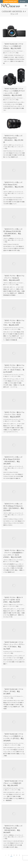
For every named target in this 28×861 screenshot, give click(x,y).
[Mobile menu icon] (25, 6)
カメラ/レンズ (15, 51)
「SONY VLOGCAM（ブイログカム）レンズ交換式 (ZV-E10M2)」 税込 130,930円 (13, 46)
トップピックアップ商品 (13, 52)
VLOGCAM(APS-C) (7, 51)
